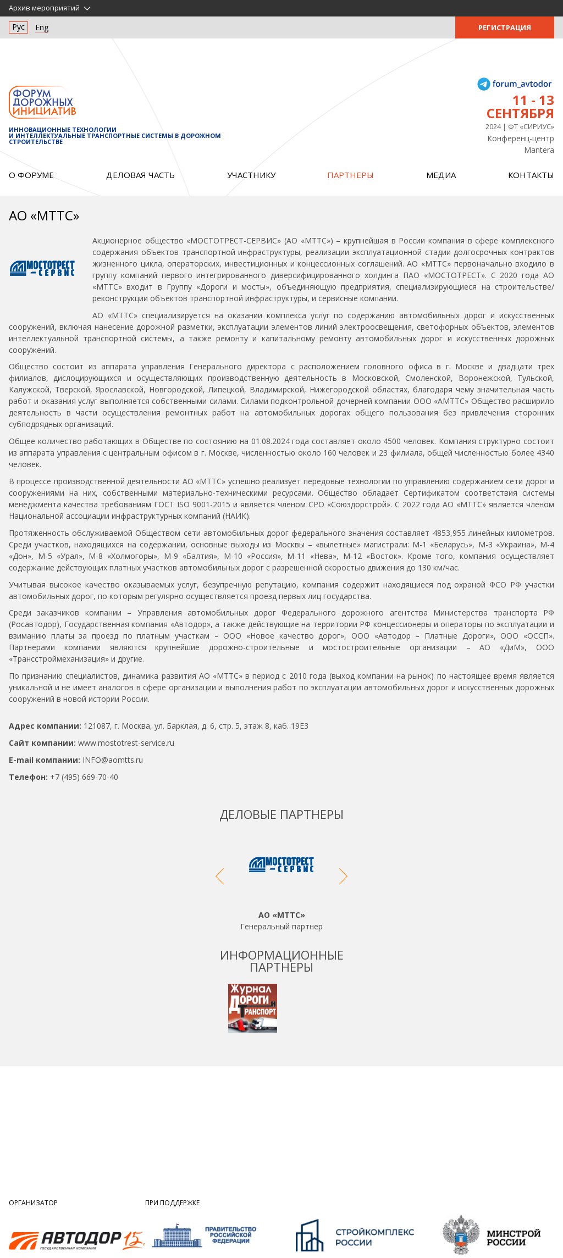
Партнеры (350, 174)
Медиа (441, 174)
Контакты (531, 174)
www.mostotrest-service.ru (126, 743)
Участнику (251, 174)
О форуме (31, 174)
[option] (281, 881)
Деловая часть (140, 174)
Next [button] (343, 881)
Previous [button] (220, 881)
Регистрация (504, 27)
